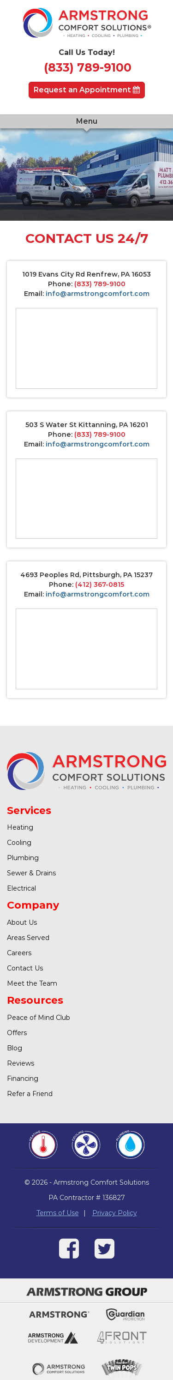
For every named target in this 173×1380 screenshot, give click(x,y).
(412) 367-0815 (99, 584)
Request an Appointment (87, 89)
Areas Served (28, 938)
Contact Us (25, 968)
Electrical (21, 888)
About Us (22, 922)
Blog (14, 1048)
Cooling (19, 842)
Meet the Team (32, 983)
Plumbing (23, 858)
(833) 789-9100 (87, 67)
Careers (19, 953)
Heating (20, 827)
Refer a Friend (30, 1094)
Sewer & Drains (31, 873)
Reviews (20, 1063)
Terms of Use (57, 1213)
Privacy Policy (114, 1213)
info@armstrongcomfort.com (97, 293)
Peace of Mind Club (38, 1017)
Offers (17, 1033)
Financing (22, 1078)
